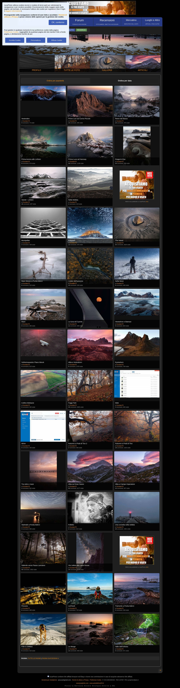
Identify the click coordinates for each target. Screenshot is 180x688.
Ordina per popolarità (55, 81)
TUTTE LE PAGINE (34, 658)
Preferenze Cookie (11, 32)
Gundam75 (26, 121)
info (147, 201)
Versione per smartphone (49, 680)
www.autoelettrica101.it (97, 683)
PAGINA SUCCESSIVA (50, 658)
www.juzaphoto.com (82, 683)
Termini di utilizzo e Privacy (80, 680)
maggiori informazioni (13, 11)
